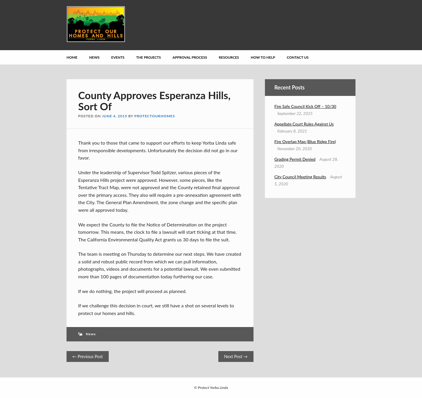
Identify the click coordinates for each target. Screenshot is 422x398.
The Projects (148, 57)
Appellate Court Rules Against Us (303, 123)
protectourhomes (155, 116)
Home (72, 57)
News (94, 57)
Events (118, 57)
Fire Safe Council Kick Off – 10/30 (305, 106)
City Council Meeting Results (300, 176)
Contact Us (298, 57)
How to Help (263, 57)
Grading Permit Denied (294, 159)
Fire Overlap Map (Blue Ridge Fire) (305, 141)
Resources (229, 57)
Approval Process (190, 57)
